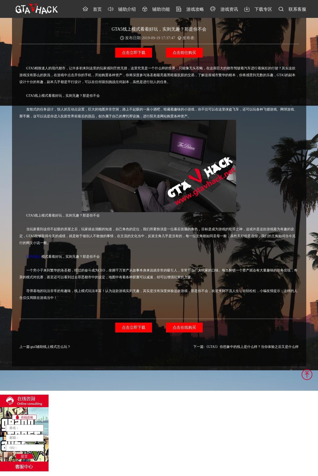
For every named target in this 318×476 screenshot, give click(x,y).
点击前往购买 (184, 52)
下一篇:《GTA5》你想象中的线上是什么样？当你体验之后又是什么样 (246, 347)
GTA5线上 (34, 256)
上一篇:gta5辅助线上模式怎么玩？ (45, 347)
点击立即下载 (133, 52)
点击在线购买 (184, 327)
